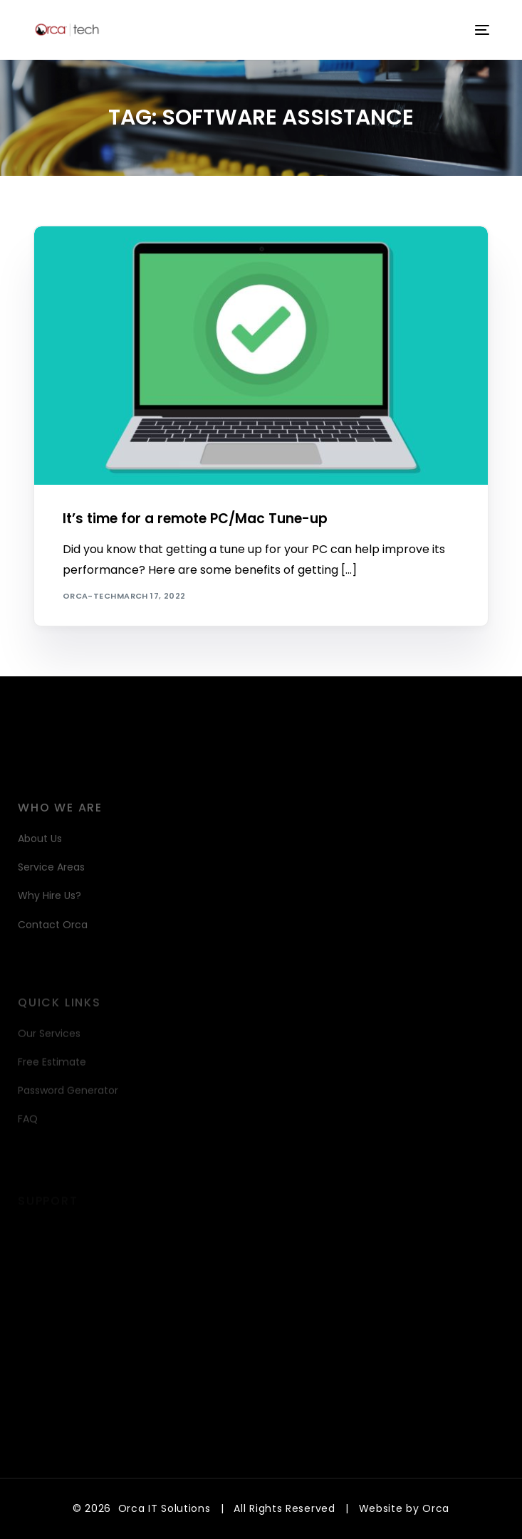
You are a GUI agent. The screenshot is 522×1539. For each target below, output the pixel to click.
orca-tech (90, 596)
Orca (435, 1508)
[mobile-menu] (480, 29)
